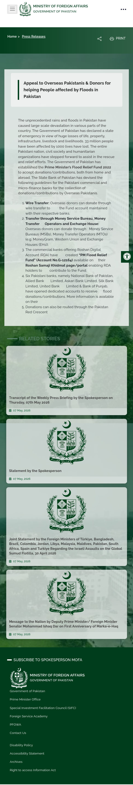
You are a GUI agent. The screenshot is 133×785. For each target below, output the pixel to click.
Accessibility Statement (27, 753)
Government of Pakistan (27, 691)
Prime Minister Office (25, 699)
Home (12, 36)
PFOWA (15, 724)
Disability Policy (21, 745)
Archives (16, 762)
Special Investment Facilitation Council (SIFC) (43, 708)
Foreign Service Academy (29, 716)
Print (117, 39)
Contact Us (18, 733)
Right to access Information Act (33, 770)
